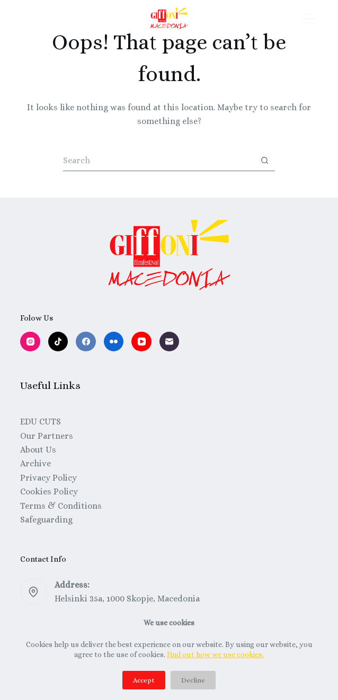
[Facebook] (86, 342)
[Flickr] (114, 342)
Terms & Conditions (61, 506)
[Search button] (264, 160)
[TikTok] (58, 342)
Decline (193, 680)
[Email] (169, 342)
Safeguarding (46, 520)
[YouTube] (141, 342)
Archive (35, 463)
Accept (144, 680)
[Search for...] (158, 160)
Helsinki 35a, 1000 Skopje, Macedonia (127, 598)
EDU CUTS (40, 422)
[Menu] (309, 18)
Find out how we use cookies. (215, 654)
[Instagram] (30, 342)
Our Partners (46, 436)
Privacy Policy (48, 478)
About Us (38, 450)
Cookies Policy (49, 491)
